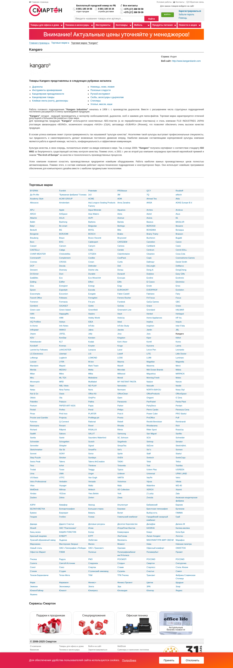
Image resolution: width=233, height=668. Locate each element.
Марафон (180, 540)
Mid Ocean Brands (155, 370)
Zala (177, 493)
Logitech (63, 358)
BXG (61, 242)
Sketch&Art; (181, 445)
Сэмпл (179, 571)
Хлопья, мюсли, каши (101, 104)
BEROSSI (151, 226)
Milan (32, 374)
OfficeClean (122, 394)
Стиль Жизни (182, 567)
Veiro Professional (38, 481)
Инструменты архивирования (47, 90)
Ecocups (121, 278)
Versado (92, 481)
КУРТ (90, 536)
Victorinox (121, 481)
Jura (148, 334)
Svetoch (150, 457)
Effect (90, 282)
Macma (120, 362)
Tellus (178, 461)
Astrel (149, 214)
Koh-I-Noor (122, 342)
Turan (61, 469)
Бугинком (180, 509)
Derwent (33, 270)
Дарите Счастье (66, 524)
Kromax (62, 346)
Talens (62, 461)
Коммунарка (123, 532)
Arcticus (179, 210)
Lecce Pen (151, 350)
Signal (91, 445)
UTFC (61, 477)
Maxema (150, 366)
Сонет (33, 567)
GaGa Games (153, 302)
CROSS (62, 262)
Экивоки (34, 586)
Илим (90, 528)
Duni (61, 274)
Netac (32, 390)
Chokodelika (64, 254)
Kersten (91, 338)
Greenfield (93, 310)
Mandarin (34, 366)
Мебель (138, 25)
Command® (35, 258)
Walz (119, 485)
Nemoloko (122, 386)
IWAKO (62, 330)
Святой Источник (67, 563)
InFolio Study (123, 326)
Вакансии (34, 650)
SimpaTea (121, 445)
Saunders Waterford (97, 437)
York (119, 493)
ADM (119, 199)
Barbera (91, 222)
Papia (90, 406)
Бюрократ (63, 513)
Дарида (33, 524)
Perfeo (62, 410)
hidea (32, 318)
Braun (61, 238)
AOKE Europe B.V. (184, 203)
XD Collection (123, 489)
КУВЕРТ (63, 536)
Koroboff (33, 346)
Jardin (149, 330)
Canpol (33, 246)
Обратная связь (195, 2)
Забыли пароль (186, 14)
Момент (121, 544)
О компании (35, 646)
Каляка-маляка (183, 528)
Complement (64, 258)
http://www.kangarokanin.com (186, 61)
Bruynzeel (121, 238)
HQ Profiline (35, 322)
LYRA (61, 362)
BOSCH (91, 234)
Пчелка (33, 559)
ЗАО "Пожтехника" (67, 528)
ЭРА (149, 586)
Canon (178, 242)
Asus (178, 214)
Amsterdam (64, 203)
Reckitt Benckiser (154, 422)
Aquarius (121, 210)
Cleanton (151, 254)
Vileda (178, 481)
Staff (149, 453)
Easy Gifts (180, 274)
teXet (61, 465)
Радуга (62, 559)
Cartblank (151, 246)
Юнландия (122, 590)
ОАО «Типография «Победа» (72, 548)
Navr (32, 386)
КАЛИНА (151, 528)
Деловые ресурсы (96, 524)
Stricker (62, 457)
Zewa (119, 497)
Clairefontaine (123, 254)
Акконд (91, 505)
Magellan (151, 362)
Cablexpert (93, 242)
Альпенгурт (122, 505)
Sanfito (179, 434)
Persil (90, 410)
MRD (61, 382)
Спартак (92, 567)
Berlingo (121, 226)
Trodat (33, 469)
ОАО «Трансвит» (96, 548)
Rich (178, 426)
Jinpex (33, 334)
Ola (60, 398)
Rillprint (62, 430)
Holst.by (121, 318)
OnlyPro (92, 398)
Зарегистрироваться (97, 650)
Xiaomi (179, 489)
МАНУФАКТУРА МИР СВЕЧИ (160, 540)
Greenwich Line (124, 310)
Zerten (91, 497)
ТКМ (90, 575)
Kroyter (91, 346)
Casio (178, 246)
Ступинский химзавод (98, 571)
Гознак (91, 517)
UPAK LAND (181, 473)
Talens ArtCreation (96, 461)
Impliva (150, 322)
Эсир (178, 586)
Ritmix (120, 430)
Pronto (120, 418)
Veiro (178, 477)
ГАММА (179, 513)
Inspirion (150, 326)
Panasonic (122, 402)
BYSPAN (34, 191)
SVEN (120, 457)
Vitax (32, 485)
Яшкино (33, 594)
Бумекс (33, 513)
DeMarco (180, 266)
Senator (179, 441)
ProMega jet (93, 418)
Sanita (33, 437)
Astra (119, 214)
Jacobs (120, 330)
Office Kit (92, 394)
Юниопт (62, 590)
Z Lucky (150, 493)
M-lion (91, 362)
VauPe (149, 477)
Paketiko (34, 402)
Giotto (91, 306)
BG (60, 230)
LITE (149, 354)
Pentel (33, 410)
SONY (62, 453)
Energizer (63, 286)
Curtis (120, 262)
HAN (32, 314)
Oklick (32, 398)
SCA (149, 437)
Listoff (120, 354)
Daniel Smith (181, 262)
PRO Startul (181, 414)
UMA (61, 473)
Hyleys (62, 322)
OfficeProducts (153, 394)
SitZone (150, 445)
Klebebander (35, 342)
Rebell (120, 422)
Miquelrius (151, 374)
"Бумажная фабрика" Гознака (72, 195)
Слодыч (121, 563)
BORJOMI (63, 234)
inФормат (34, 330)
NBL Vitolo (63, 386)
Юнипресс (93, 590)
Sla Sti (62, 449)
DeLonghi (151, 266)
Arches (150, 210)
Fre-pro (91, 302)
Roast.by (179, 430)
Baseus (150, 222)
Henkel (150, 314)
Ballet (32, 222)
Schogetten (64, 441)
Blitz (119, 230)
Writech (91, 489)
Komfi (149, 342)
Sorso (91, 453)
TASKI (120, 461)
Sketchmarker (36, 449)
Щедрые (179, 582)
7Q (148, 195)
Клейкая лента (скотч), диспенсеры (50, 101)
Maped (62, 366)
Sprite (120, 453)
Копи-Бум (180, 532)
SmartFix (92, 449)
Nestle (178, 386)
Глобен (62, 517)
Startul (178, 453)
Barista (120, 222)
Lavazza (92, 350)
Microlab (121, 370)
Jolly (90, 334)
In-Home (34, 326)
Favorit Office (36, 298)
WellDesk (34, 489)
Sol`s (149, 449)
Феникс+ (92, 582)
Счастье (150, 571)
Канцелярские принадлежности (48, 94)
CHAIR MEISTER (38, 254)
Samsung (121, 434)
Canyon (91, 246)
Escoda (91, 290)
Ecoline (150, 278)
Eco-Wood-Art (94, 278)
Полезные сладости (100, 90)
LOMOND (92, 358)
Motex (178, 378)
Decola (62, 266)
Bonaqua (180, 230)
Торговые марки (59, 43)
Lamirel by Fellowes (39, 350)
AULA (61, 218)
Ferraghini (92, 298)
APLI (32, 210)
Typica (120, 469)
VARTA (120, 477)
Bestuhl (33, 230)
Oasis (61, 394)
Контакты (179, 2)
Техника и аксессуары (77, 25)
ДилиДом (151, 524)
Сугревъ (121, 571)
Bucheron (151, 238)
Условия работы (164, 2)
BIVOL (91, 230)
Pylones (33, 422)
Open (119, 398)
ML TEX (62, 378)
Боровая (121, 509)
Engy (119, 286)
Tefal (149, 461)
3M (118, 195)
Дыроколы (37, 87)
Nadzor (150, 382)
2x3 (90, 195)
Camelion (151, 242)
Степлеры (95, 101)
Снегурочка (181, 563)
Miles (61, 374)
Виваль (91, 513)
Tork (148, 465)
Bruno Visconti (94, 238)
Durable (91, 274)
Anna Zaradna (123, 203)
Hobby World (94, 318)
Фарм (32, 582)
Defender (92, 266)
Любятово (92, 540)
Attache (33, 218)
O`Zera (179, 398)
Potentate (92, 191)
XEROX (150, 489)
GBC (178, 302)
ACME (91, 199)
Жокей (33, 528)
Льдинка (63, 540)
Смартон (151, 563)
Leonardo (180, 350)
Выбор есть (152, 513)
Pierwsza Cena (182, 410)
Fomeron (34, 302)
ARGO (33, 214)
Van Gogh (92, 477)
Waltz (90, 485)
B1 (177, 218)
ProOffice (151, 418)
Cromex (33, 262)
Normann (121, 390)
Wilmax (62, 489)
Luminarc (180, 358)
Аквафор (63, 505)
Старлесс (151, 567)
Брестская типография (157, 509)
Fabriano (150, 294)
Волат (120, 513)
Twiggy (91, 469)
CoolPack (121, 258)
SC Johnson (122, 437)
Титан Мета (64, 575)
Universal (151, 473)
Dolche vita (93, 270)
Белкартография (67, 509)
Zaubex (33, 497)
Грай (178, 517)
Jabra (90, 330)
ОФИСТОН (181, 548)
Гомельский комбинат (127, 517)
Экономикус (64, 586)
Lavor (120, 350)
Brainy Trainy (152, 234)
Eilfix (119, 282)
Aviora (149, 218)
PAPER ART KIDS (67, 406)
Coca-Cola (180, 254)
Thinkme (92, 465)
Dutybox (150, 274)
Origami (150, 398)
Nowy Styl (180, 390)
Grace (149, 306)
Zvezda (150, 497)
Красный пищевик (38, 536)
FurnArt (62, 191)
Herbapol (180, 314)
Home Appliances (154, 318)
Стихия (33, 571)
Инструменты (103, 25)
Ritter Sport (152, 430)
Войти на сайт (94, 646)
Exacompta (35, 294)
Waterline (151, 485)
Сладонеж (93, 563)
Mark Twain (93, 366)
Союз (61, 567)
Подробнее (129, 660)
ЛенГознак (122, 536)
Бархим (179, 505)
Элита (91, 586)
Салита (33, 563)
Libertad (62, 354)
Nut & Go (34, 394)
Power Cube (152, 414)
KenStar (62, 338)
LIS (89, 354)
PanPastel (151, 402)
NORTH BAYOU (154, 390)
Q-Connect (64, 422)
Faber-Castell (123, 294)
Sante (61, 437)
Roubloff (179, 191)
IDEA (90, 322)
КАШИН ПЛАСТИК (67, 532)
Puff (177, 418)
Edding (33, 282)
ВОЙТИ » (167, 14)
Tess (32, 465)
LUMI (149, 358)
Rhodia (120, 426)
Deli (119, 266)
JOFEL (62, 334)
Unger (91, 473)
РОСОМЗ (151, 559)
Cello (90, 250)
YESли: (62, 493)
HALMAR (180, 310)
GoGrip (120, 306)
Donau (120, 270)
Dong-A (150, 270)
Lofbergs (34, 358)
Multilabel (92, 382)
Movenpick (35, 382)
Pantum (33, 406)
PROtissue (122, 191)
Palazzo (62, 402)
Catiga (62, 250)
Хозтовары (122, 25)
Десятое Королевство (127, 524)
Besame (179, 226)
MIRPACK (180, 374)
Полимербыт (152, 552)
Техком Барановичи (39, 575)
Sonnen (179, 449)
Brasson (179, 234)
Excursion (63, 294)
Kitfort (178, 338)
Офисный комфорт (155, 548)
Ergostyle (63, 290)
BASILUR (180, 222)
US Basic (34, 477)
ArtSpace (63, 214)
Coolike (91, 258)
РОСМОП (121, 559)
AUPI (90, 218)
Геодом (33, 517)
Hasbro (91, 314)
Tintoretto (121, 465)
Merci (178, 366)
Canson (62, 246)
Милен (91, 544)
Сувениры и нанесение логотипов (133, 650)
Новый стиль (36, 548)
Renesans (34, 426)
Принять (169, 660)
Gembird (34, 306)
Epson (33, 290)
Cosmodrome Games (185, 258)
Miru (32, 378)
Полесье (92, 552)
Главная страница (38, 2)
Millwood (121, 374)
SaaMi (33, 434)
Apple (61, 210)
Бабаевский (152, 505)
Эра (119, 586)
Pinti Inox (63, 414)
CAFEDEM (122, 242)
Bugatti (179, 238)
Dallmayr (150, 262)
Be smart (63, 226)
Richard (33, 430)
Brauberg (34, 238)
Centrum (150, 250)
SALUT (91, 434)
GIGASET (63, 306)
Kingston (121, 338)
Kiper (149, 338)
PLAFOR (92, 414)
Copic (149, 258)
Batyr (32, 226)
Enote (149, 286)
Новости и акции (188, 25)
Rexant (62, 426)
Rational (92, 422)
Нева (149, 544)
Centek (120, 250)
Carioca (120, 246)
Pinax (32, 414)
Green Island (65, 310)
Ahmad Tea (152, 199)
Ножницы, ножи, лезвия (102, 87)
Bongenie (34, 234)
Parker (120, 406)
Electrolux (180, 282)
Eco (61, 278)
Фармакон (63, 582)
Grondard (151, 310)
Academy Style (36, 199)
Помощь (183, 18)
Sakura (62, 434)
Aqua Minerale (94, 210)
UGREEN (180, 469)
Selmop (150, 441)
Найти (151, 19)
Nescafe (150, 386)
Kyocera (150, 346)
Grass (178, 306)
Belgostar (92, 226)
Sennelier (34, 445)
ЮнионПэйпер (36, 590)
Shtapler (63, 445)
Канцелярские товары (43, 97)
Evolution (180, 290)
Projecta (62, 418)
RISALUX (92, 430)
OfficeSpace (181, 394)
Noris (90, 390)
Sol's (119, 449)
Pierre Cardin (152, 410)
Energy (91, 286)
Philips (120, 410)
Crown (91, 262)
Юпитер (150, 590)
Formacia (63, 302)
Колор (91, 532)
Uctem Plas (152, 469)
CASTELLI (35, 250)
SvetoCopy (180, 457)
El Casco (151, 282)
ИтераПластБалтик (126, 528)
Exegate (92, 294)
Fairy (178, 294)
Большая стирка (95, 509)
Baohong (63, 222)
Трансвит (151, 575)
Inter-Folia (180, 326)
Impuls (178, 322)
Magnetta (180, 362)
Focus (178, 298)
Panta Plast (181, 402)
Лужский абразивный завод (43, 540)
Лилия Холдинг (154, 536)
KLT (61, 342)
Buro (32, 242)
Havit (119, 314)
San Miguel (152, 434)
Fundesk (121, 302)
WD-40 (179, 485)
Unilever (121, 473)
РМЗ (90, 559)
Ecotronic (180, 278)
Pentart (179, 406)
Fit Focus (151, 298)
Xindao (33, 493)
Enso (178, 286)
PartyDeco (151, 406)
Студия (62, 571)
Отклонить (192, 660)
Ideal (119, 322)
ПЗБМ (62, 552)
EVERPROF (152, 290)
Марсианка (35, 544)
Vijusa (149, 481)
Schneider (180, 437)
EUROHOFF (123, 290)
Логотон (179, 536)
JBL (177, 330)
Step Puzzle (35, 457)
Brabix (120, 234)
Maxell (120, 366)
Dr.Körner (34, 274)
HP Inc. (179, 318)
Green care (35, 310)
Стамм (120, 567)
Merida (33, 370)
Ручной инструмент (100, 94)
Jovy (119, 334)
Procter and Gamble (39, 418)
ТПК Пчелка (123, 575)
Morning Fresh (153, 378)
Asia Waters (93, 214)
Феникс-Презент (125, 582)
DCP (32, 266)
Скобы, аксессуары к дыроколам (107, 97)
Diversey (63, 270)
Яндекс (179, 590)
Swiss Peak (35, 461)
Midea (178, 370)
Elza (32, 286)
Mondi (120, 378)
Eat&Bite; (34, 278)
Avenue (120, 218)
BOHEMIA (151, 230)
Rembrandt (180, 422)
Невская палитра (183, 544)
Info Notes (63, 326)
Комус (149, 532)
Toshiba (179, 465)
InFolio (91, 326)
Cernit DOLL (181, 250)
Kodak (91, 342)
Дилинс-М (180, 524)
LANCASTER (65, 350)
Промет (179, 552)
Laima (178, 346)
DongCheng (181, 270)
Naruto (179, 382)
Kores (178, 342)
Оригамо (121, 548)
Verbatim (63, 481)
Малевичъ (122, 540)
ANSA (149, 203)
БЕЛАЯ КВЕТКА (37, 509)
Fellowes (63, 298)
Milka (90, 374)
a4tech (179, 195)
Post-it (120, 414)
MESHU (62, 370)
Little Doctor (181, 354)
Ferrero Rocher (124, 298)
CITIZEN (92, 254)
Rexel (90, 426)
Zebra (61, 497)
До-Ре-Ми (34, 195)
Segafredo (122, 441)
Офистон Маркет (38, 552)
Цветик (150, 582)
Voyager (62, 485)
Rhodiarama (152, 426)
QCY (149, 191)
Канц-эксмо (35, 532)
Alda (178, 199)
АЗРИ (32, 505)
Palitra (91, 402)
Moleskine (92, 378)
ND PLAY (92, 386)
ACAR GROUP (66, 199)
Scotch (91, 441)
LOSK (120, 358)
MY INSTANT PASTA (126, 382)
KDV (32, 338)
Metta (90, 370)
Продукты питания (162, 25)
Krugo (120, 346)
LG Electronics (36, 354)
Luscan (33, 362)
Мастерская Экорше (68, 544)
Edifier (62, 282)
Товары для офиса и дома (44, 25)
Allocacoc (34, 203)
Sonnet (33, 453)
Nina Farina (64, 390)
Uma (32, 473)
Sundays (92, 457)
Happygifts (64, 314)
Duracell (121, 274)
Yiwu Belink (93, 493)
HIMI (61, 318)
